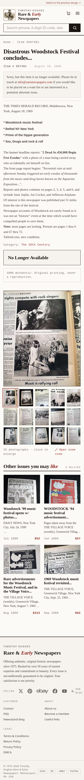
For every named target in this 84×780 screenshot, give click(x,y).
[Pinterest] (29, 691)
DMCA (7, 752)
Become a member (57, 713)
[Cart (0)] (68, 13)
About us (51, 708)
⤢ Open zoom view (65, 452)
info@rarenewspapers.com (35, 82)
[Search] (74, 28)
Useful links (52, 719)
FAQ (6, 713)
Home (7, 42)
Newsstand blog (13, 719)
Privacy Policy (12, 747)
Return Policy (12, 741)
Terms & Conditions (16, 736)
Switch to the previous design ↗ (63, 2)
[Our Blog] (78, 690)
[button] (42, 338)
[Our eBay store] (42, 691)
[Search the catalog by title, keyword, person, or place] (36, 28)
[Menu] (77, 13)
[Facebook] (55, 691)
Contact (8, 708)
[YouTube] (64, 691)
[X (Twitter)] (20, 691)
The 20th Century (35, 245)
